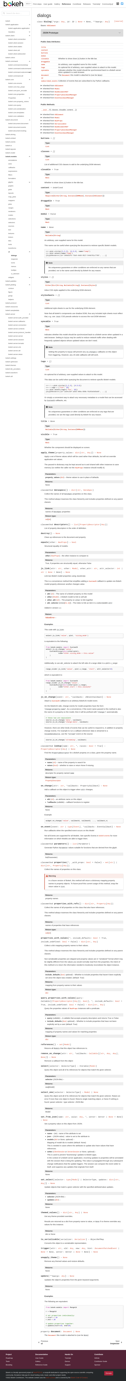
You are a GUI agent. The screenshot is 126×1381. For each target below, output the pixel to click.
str (49, 519)
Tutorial (96, 4)
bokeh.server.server (15, 336)
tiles (9, 241)
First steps (37, 4)
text (9, 230)
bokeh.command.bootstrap (18, 65)
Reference (66, 4)
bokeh (8, 21)
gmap (10, 296)
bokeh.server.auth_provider (18, 318)
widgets (11, 277)
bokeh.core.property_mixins (18, 101)
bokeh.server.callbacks (16, 321)
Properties (12, 98)
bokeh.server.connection (17, 325)
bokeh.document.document (18, 123)
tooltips (13, 270)
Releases (87, 4)
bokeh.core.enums (15, 83)
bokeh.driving (10, 134)
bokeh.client (10, 36)
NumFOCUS (37, 1372)
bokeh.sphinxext (12, 362)
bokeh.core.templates (16, 112)
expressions (12, 171)
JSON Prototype (82, 32)
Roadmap (9, 1358)
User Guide (39, 1358)
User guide (47, 4)
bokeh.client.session (15, 43)
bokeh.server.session (16, 340)
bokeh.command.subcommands (20, 72)
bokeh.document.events (17, 127)
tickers (10, 237)
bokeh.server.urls (14, 347)
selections (12, 219)
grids (10, 189)
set (46, 519)
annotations (12, 160)
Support (68, 1365)
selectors (11, 222)
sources (11, 226)
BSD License (50, 1378)
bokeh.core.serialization (17, 109)
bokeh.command (12, 61)
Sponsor (97, 1365)
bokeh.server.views (15, 354)
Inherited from (53, 85)
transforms (12, 248)
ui (9, 252)
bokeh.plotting (11, 285)
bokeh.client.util (14, 50)
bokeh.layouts (11, 149)
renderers (12, 211)
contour (11, 288)
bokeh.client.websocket (17, 54)
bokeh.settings (11, 358)
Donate (109, 1373)
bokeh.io (9, 145)
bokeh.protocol (11, 303)
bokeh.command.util (15, 76)
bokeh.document (12, 120)
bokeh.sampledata (12, 310)
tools (10, 244)
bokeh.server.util (14, 351)
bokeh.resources (12, 307)
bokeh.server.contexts (16, 329)
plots (10, 204)
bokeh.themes (11, 365)
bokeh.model (10, 153)
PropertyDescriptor (53, 780)
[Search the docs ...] (16, 13)
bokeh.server (10, 314)
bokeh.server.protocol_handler (19, 332)
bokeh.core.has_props (16, 87)
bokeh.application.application (19, 28)
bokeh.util (9, 376)
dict (46, 993)
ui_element (15, 274)
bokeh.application (12, 24)
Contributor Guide (100, 1361)
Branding (9, 1365)
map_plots (12, 197)
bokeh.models (11, 156)
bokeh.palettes (11, 281)
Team (8, 1361)
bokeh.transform (12, 373)
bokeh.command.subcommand (19, 68)
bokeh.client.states (15, 47)
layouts (11, 193)
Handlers (11, 32)
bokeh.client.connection (17, 39)
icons (13, 263)
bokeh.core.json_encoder (17, 90)
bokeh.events (10, 142)
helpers (11, 299)
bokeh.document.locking (17, 131)
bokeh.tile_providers (13, 369)
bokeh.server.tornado (16, 343)
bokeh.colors (10, 57)
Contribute (77, 4)
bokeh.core (10, 80)
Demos (67, 1361)
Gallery (57, 4)
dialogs (14, 255)
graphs (10, 186)
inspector (14, 259)
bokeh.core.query (14, 105)
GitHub (96, 1358)
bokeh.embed (11, 138)
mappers (11, 200)
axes (10, 164)
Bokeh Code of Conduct (79, 1378)
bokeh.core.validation (16, 116)
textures (11, 233)
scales (10, 215)
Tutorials (68, 1358)
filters (10, 175)
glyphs (10, 182)
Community (107, 4)
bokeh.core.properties (16, 94)
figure (10, 292)
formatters (12, 178)
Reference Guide (41, 1365)
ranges (10, 208)
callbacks (11, 167)
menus (13, 266)
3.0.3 (28, 4)
